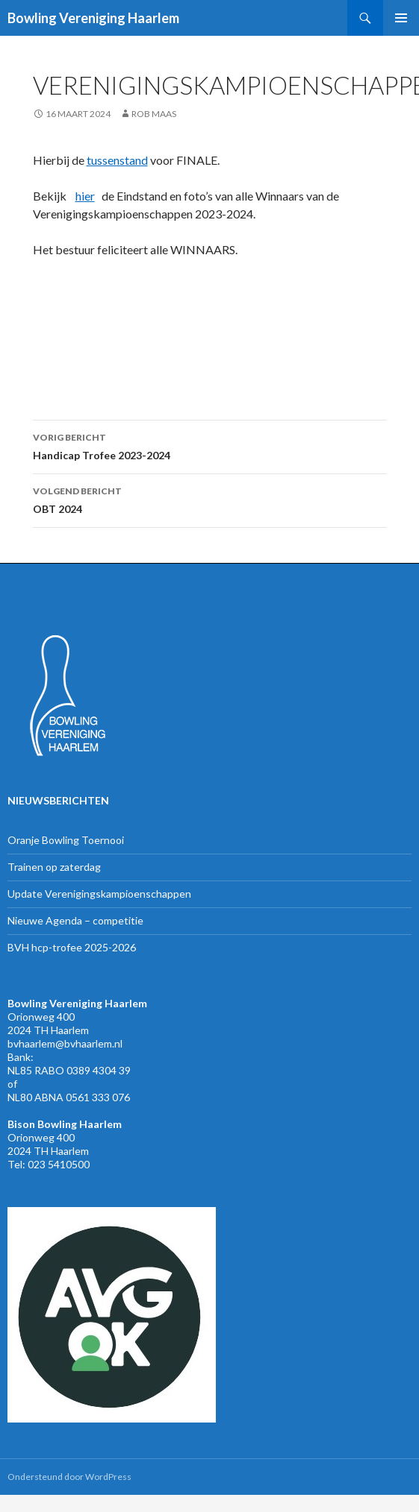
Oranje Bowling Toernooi (65, 840)
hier (85, 196)
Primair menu (401, 18)
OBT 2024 (210, 498)
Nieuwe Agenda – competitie (75, 920)
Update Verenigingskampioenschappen (99, 893)
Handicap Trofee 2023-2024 (210, 445)
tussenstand (117, 160)
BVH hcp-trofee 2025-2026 (71, 947)
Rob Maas (153, 113)
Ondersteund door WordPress (69, 1476)
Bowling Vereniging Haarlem (93, 18)
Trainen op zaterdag (54, 866)
